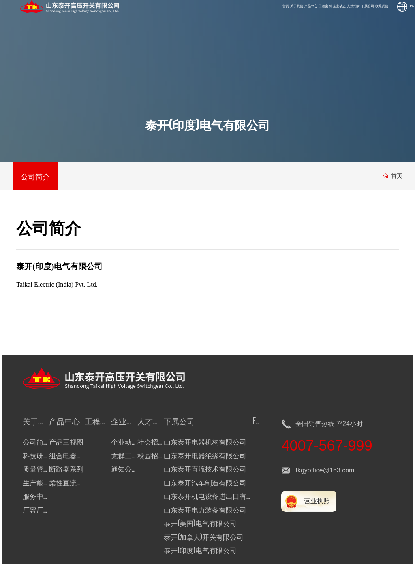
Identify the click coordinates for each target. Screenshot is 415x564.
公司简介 (35, 175)
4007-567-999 (326, 445)
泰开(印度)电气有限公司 (207, 124)
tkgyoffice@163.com (324, 470)
